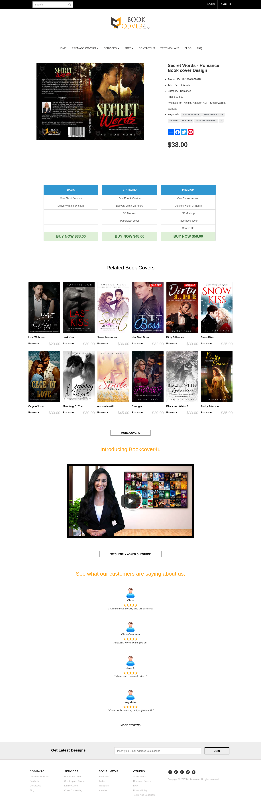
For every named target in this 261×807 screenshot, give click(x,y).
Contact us (147, 48)
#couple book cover (213, 114)
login (211, 4)
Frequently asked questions (130, 553)
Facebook (104, 776)
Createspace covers (74, 780)
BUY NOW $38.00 (71, 236)
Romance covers (142, 780)
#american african (191, 114)
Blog (187, 48)
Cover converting (73, 790)
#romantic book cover (206, 120)
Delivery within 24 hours (71, 205)
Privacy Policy (140, 790)
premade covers (85, 48)
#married (174, 120)
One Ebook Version (71, 198)
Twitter (102, 780)
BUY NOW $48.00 (129, 236)
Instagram (104, 785)
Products (34, 780)
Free (129, 48)
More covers (130, 432)
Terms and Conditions (144, 794)
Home (62, 48)
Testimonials (169, 48)
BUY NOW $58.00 (188, 236)
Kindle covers (71, 785)
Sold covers (139, 776)
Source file (188, 228)
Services (111, 48)
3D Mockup (129, 213)
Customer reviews (39, 776)
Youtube (103, 790)
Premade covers (72, 776)
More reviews (130, 724)
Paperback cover (129, 220)
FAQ (199, 48)
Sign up (226, 4)
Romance (33, 343)
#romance (187, 120)
